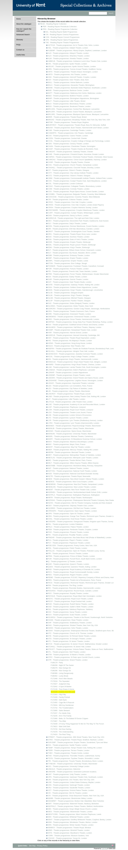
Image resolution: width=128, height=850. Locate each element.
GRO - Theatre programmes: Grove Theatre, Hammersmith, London (73, 319)
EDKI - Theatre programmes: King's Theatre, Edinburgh (69, 247)
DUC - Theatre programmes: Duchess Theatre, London (69, 237)
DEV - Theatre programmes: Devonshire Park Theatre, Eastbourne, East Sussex (78, 221)
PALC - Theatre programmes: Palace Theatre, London (68, 527)
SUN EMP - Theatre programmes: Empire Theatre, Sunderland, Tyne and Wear (78, 742)
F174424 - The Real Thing (60, 734)
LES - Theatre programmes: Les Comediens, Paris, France (70, 386)
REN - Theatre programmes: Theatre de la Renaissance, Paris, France (74, 580)
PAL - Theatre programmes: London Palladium (65, 524)
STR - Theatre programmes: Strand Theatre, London (68, 660)
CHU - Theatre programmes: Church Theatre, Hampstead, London (73, 165)
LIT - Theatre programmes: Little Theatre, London (66, 399)
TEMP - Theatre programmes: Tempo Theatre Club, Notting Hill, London (75, 748)
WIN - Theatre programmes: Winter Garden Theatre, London (71, 825)
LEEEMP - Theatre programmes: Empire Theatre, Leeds (69, 375)
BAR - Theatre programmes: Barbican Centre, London (68, 90)
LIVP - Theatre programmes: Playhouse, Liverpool (67, 407)
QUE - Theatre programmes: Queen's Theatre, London (68, 564)
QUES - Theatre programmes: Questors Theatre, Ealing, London (72, 567)
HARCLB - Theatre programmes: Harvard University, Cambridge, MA (74, 335)
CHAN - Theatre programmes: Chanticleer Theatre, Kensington (71, 146)
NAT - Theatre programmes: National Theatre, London (68, 468)
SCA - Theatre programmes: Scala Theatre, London (67, 615)
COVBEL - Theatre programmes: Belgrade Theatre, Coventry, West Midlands (77, 194)
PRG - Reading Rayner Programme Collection (60, 29)
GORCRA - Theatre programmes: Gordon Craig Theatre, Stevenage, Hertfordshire (79, 309)
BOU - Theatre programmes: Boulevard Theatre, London (69, 106)
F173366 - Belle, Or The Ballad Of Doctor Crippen (69, 718)
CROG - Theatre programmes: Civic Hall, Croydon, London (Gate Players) (76, 205)
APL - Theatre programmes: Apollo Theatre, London (67, 64)
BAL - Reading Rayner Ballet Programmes (61, 32)
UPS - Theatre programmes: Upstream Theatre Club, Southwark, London (75, 777)
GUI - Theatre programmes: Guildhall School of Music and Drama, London (76, 325)
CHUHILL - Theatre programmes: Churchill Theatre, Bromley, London (74, 168)
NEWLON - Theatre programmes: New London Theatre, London (72, 487)
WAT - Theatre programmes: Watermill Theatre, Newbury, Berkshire (73, 804)
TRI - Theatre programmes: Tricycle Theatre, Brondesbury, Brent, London (75, 761)
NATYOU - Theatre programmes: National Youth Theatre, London (72, 471)
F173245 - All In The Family (61, 716)
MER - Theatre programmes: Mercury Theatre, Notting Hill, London (73, 450)
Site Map (32, 846)
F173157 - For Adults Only (60, 713)
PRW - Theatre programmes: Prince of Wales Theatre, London (71, 556)
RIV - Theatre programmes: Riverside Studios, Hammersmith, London (74, 588)
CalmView (104, 848)
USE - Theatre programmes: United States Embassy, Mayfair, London (74, 782)
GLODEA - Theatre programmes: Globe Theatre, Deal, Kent (70, 306)
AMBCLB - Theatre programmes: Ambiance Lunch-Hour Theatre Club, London (77, 61)
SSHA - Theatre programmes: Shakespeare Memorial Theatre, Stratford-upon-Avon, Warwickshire (85, 631)
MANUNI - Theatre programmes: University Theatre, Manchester (72, 434)
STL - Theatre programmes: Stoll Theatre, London (67, 652)
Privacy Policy (42, 846)
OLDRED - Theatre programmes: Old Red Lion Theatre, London (72, 508)
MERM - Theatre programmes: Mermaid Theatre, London (69, 452)
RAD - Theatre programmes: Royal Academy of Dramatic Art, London (74, 569)
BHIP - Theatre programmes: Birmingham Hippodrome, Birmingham (73, 98)
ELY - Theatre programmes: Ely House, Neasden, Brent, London (72, 253)
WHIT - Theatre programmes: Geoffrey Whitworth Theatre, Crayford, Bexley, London (79, 820)
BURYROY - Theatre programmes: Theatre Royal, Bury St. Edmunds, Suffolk (77, 125)
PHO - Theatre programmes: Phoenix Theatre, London (68, 532)
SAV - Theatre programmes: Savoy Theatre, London (67, 612)
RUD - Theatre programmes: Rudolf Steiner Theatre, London (71, 604)
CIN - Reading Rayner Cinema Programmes (62, 35)
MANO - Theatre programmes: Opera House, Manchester (69, 431)
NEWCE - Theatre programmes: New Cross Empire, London (70, 482)
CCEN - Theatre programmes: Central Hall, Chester (67, 138)
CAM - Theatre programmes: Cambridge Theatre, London (69, 130)
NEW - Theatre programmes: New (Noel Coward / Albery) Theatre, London (76, 479)
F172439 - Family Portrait (60, 697)
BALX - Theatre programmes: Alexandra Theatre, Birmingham (71, 85)
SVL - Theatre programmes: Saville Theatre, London (67, 745)
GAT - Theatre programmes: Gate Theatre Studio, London (70, 282)
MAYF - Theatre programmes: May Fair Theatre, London (69, 447)
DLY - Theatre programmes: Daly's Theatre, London (67, 223)
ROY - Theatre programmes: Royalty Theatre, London (68, 593)
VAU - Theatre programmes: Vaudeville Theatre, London (69, 788)
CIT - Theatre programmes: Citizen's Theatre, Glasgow (68, 170)
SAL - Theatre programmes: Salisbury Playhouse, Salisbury (70, 609)
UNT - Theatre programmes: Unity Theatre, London (67, 774)
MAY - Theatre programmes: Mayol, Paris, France (66, 444)
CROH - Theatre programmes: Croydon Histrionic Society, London (73, 208)
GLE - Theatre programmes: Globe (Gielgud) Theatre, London (71, 303)
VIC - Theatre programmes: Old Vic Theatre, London (67, 793)
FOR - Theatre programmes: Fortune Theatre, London (68, 269)
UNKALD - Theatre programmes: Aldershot (64, 769)
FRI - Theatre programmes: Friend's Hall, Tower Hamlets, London (72, 271)
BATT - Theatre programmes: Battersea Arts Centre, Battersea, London (74, 93)
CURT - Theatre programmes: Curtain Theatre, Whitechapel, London (74, 213)
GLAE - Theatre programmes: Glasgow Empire (65, 293)
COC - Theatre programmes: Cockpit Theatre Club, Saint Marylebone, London (77, 181)
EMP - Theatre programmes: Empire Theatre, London (68, 258)
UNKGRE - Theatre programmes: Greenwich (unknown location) (72, 772)
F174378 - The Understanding (62, 732)
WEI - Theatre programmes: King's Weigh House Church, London (72, 809)
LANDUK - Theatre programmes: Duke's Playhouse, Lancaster (71, 370)
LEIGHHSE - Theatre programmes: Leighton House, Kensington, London (75, 380)
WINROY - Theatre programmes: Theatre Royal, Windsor (69, 828)
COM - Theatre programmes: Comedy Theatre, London (68, 189)
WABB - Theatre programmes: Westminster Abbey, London (70, 798)
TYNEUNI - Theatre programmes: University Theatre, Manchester (72, 764)
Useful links (20, 55)
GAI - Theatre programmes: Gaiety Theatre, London (67, 277)
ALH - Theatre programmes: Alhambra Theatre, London (69, 56)
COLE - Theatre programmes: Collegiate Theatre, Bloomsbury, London (74, 186)
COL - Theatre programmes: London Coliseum (65, 184)
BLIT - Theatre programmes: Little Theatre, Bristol (66, 101)
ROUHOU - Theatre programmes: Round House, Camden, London (73, 591)
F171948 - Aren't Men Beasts (62, 679)
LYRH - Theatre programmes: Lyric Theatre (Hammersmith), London (73, 423)
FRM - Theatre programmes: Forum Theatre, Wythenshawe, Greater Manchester (78, 274)
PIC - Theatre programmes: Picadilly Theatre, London (68, 535)
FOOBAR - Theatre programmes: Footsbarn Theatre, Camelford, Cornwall (76, 266)
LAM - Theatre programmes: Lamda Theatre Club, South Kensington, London (77, 367)
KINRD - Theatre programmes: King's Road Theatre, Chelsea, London (74, 365)
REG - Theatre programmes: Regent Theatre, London (68, 575)
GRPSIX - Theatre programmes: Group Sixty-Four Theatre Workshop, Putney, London (80, 322)
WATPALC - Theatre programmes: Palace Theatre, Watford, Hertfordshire (75, 806)
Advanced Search (23, 35)
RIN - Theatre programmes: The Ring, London (65, 585)
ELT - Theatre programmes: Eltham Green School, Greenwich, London (74, 250)
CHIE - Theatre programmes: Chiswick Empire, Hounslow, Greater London (76, 154)
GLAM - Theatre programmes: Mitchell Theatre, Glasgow (69, 298)
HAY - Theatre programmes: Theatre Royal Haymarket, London (72, 338)
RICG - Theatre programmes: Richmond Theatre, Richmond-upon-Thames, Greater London (82, 583)
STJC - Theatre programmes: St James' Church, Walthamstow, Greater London (78, 644)
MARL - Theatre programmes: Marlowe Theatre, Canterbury (70, 436)
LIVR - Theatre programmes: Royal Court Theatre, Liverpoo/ (70, 410)
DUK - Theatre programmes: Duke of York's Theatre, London (71, 239)
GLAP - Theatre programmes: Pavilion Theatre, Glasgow (69, 301)
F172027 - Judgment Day (60, 684)
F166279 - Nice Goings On (61, 668)
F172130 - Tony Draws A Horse (62, 689)
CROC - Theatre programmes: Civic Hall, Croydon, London (70, 202)
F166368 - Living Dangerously (62, 673)
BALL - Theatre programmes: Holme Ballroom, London (68, 82)
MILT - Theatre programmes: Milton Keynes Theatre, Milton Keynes (73, 463)
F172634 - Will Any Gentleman (62, 705)
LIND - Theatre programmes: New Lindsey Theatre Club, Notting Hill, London (77, 396)
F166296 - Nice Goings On (61, 671)
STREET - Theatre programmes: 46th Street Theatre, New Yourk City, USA (76, 737)
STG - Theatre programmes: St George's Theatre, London (70, 639)
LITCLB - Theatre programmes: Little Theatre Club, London (70, 402)
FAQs (18, 45)
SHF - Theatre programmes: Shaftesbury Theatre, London (70, 623)
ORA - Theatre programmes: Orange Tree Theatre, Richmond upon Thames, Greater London (83, 516)
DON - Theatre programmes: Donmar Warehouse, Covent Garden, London (76, 226)
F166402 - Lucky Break (59, 676)
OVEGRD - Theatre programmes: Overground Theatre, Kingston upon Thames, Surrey (80, 522)
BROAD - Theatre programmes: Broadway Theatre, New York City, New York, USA (79, 120)
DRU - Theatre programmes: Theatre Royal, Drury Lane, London (72, 234)
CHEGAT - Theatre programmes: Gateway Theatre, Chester (70, 152)
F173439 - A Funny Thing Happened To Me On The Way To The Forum (77, 724)
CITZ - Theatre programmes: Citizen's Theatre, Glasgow (69, 176)
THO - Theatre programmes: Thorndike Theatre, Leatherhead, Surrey (74, 756)
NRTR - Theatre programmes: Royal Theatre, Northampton (70, 498)
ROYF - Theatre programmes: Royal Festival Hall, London (70, 601)
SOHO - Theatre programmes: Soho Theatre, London (68, 628)
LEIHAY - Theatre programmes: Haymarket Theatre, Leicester (71, 383)
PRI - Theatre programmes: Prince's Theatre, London (68, 553)
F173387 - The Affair (58, 721)
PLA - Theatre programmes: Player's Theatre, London (68, 540)
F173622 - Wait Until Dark (60, 726)
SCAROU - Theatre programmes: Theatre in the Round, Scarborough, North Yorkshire (80, 617)
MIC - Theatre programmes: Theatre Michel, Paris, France (70, 460)
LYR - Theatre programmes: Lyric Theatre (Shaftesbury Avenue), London (75, 420)
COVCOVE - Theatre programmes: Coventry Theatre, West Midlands (74, 197)
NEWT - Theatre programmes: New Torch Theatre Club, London (72, 490)
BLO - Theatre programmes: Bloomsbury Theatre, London (70, 104)
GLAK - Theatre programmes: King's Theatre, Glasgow (68, 295)
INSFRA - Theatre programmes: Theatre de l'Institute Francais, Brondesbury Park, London (82, 349)
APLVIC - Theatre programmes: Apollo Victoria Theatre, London (72, 66)
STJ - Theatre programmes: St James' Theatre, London (69, 641)
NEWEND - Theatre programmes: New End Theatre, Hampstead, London (75, 484)
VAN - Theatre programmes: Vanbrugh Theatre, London (69, 785)
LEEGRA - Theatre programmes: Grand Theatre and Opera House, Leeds (76, 378)
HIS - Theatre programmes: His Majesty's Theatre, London (70, 341)
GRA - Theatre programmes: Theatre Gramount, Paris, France (71, 311)
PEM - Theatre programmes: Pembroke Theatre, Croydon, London (73, 530)
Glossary (19, 40)
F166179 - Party (57, 663)
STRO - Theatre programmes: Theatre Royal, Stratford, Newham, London (75, 740)
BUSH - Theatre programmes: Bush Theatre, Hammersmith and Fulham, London (78, 128)
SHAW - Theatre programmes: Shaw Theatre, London (68, 620)
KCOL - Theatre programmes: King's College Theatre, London (71, 357)
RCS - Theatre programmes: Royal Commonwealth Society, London (73, 572)
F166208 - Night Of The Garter (62, 665)
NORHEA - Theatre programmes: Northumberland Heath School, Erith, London (77, 492)
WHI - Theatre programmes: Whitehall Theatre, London (68, 817)
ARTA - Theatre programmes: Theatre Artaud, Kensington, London (73, 72)
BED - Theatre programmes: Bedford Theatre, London (68, 96)
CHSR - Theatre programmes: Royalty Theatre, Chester (69, 162)
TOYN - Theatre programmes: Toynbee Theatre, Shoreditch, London (73, 758)
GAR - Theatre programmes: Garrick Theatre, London (68, 279)
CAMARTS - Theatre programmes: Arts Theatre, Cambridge (70, 133)
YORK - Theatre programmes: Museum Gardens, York (68, 836)
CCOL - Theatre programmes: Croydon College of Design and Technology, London (79, 141)
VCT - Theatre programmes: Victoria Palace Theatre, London (71, 790)
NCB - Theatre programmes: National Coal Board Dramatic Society (73, 474)
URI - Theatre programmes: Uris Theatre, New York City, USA (71, 780)
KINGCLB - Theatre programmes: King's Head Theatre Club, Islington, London (77, 362)
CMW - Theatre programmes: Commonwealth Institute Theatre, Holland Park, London (80, 178)
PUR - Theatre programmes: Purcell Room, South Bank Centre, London (75, 559)
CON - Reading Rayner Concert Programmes (62, 37)
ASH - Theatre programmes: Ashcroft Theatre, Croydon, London (72, 77)
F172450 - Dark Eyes (59, 700)
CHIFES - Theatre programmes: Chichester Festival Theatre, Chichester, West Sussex (80, 157)
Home (18, 19)
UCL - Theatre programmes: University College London (68, 766)
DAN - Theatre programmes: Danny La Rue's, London (68, 215)
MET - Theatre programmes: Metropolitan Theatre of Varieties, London (74, 455)
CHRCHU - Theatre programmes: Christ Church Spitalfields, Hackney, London (77, 160)
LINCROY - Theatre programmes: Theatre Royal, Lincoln (69, 394)
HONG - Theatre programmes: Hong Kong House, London (70, 343)
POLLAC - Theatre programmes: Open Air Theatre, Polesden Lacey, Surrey (76, 551)
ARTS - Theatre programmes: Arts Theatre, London (67, 74)
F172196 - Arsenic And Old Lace (63, 692)
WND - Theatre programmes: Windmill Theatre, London (69, 830)
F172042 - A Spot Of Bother (61, 687)
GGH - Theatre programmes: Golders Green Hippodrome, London (73, 287)
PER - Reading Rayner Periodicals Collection (60, 27)
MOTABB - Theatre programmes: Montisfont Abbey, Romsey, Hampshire (75, 466)
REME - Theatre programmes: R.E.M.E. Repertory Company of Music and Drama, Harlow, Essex (84, 577)
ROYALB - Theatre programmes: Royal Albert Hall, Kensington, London (75, 596)
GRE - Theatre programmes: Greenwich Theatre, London (69, 314)
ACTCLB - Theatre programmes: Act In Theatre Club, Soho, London (73, 45)
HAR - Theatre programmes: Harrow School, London (68, 333)
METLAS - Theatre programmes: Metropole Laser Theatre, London (73, 458)
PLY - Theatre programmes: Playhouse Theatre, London (69, 543)
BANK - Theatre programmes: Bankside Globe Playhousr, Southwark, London (77, 88)
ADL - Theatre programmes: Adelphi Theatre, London (68, 48)
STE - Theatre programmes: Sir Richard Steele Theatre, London (72, 636)
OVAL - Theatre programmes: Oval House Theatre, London (70, 519)
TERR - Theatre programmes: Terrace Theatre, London (68, 750)
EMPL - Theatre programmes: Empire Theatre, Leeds (68, 261)
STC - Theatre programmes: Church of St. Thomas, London (70, 633)
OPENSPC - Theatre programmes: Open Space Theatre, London (72, 511)
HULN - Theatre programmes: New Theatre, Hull (66, 346)
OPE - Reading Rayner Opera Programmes (61, 40)
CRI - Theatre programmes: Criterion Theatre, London (68, 200)
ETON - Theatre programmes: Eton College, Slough (67, 263)
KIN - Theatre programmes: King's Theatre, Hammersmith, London (73, 359)
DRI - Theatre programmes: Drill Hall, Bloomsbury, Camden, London (73, 229)
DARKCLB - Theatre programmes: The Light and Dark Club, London (73, 218)
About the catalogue (23, 24)
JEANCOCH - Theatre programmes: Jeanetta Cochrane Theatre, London (75, 354)
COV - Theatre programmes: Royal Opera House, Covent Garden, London (76, 192)
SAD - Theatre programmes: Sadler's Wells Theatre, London (70, 607)
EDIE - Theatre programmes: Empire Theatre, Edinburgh (69, 242)
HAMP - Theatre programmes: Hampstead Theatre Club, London (72, 330)
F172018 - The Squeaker (60, 681)
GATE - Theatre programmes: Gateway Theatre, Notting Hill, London (74, 285)
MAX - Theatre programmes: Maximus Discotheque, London (70, 442)
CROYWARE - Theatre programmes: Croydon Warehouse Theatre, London (76, 210)
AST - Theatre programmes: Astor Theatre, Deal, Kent (68, 80)
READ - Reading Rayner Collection (53, 24)
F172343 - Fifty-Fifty (58, 695)
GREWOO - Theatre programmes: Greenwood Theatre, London (72, 317)
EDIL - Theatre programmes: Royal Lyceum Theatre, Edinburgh (72, 245)
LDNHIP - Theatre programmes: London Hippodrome (68, 373)
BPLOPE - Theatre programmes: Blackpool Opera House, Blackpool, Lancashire (78, 114)
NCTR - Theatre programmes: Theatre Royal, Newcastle (69, 476)
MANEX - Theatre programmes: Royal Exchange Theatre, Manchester (74, 426)
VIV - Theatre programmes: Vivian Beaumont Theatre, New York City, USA (76, 796)
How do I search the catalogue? (23, 30)
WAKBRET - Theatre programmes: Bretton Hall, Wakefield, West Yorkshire (76, 801)
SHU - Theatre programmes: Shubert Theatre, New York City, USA (73, 625)
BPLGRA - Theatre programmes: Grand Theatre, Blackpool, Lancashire (75, 112)
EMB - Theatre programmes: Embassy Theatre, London (69, 255)
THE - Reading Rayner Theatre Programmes (62, 43)
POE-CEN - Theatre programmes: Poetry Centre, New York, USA (72, 545)
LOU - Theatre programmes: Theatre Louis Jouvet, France (70, 412)
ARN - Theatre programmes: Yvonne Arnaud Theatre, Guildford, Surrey (74, 69)
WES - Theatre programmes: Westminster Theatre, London (70, 812)
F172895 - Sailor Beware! (60, 710)
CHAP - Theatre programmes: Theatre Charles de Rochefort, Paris (73, 149)
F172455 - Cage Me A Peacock (62, 702)
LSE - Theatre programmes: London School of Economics (70, 415)
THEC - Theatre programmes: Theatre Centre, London (68, 753)
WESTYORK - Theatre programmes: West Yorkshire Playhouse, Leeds (74, 814)
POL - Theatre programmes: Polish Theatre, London (67, 548)
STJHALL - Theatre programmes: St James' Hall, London (69, 647)
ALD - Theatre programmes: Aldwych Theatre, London (68, 53)
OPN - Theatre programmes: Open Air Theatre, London (69, 514)
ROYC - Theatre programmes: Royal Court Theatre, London (70, 599)
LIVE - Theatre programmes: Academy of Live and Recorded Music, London (76, 404)
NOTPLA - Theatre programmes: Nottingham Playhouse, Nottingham (74, 495)
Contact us (20, 50)
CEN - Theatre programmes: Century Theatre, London (68, 144)
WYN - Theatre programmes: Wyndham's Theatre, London (70, 833)
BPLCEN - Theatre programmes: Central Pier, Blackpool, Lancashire (74, 109)
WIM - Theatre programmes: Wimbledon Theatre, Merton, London (72, 822)
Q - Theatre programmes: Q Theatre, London (65, 561)
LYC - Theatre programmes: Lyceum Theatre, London (68, 418)
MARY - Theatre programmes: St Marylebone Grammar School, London (75, 439)
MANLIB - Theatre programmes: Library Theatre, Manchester (71, 428)
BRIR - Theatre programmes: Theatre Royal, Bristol (67, 117)
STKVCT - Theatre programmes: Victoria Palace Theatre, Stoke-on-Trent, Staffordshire (80, 649)
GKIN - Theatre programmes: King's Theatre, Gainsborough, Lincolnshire (75, 290)
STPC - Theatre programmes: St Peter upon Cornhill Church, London (74, 657)
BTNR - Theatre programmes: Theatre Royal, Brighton (68, 122)
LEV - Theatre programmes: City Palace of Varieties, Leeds (70, 388)
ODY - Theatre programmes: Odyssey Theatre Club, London (70, 506)
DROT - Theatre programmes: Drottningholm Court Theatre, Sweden (74, 231)
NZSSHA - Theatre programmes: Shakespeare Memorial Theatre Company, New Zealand (81, 500)
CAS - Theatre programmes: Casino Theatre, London (68, 136)
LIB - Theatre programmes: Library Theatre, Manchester (69, 391)
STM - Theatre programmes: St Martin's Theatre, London (69, 655)
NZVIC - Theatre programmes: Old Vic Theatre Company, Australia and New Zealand (80, 503)
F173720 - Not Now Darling (61, 729)
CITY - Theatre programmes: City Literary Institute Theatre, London (73, 173)
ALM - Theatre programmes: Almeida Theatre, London (68, 58)
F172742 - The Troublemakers (62, 708)
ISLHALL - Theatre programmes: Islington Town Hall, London (71, 351)
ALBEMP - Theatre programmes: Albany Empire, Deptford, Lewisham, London (77, 50)
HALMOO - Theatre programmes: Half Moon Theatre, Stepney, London (74, 327)
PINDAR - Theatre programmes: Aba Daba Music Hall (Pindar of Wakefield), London (79, 538)
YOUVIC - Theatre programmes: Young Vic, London (67, 838)
